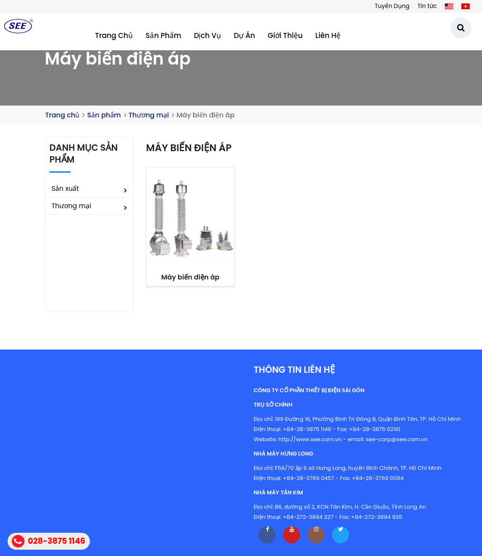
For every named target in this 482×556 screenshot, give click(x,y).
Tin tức (427, 6)
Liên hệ (328, 35)
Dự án (244, 35)
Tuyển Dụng (392, 6)
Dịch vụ (207, 35)
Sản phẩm (163, 35)
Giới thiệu (285, 35)
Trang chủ (114, 35)
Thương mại (149, 115)
